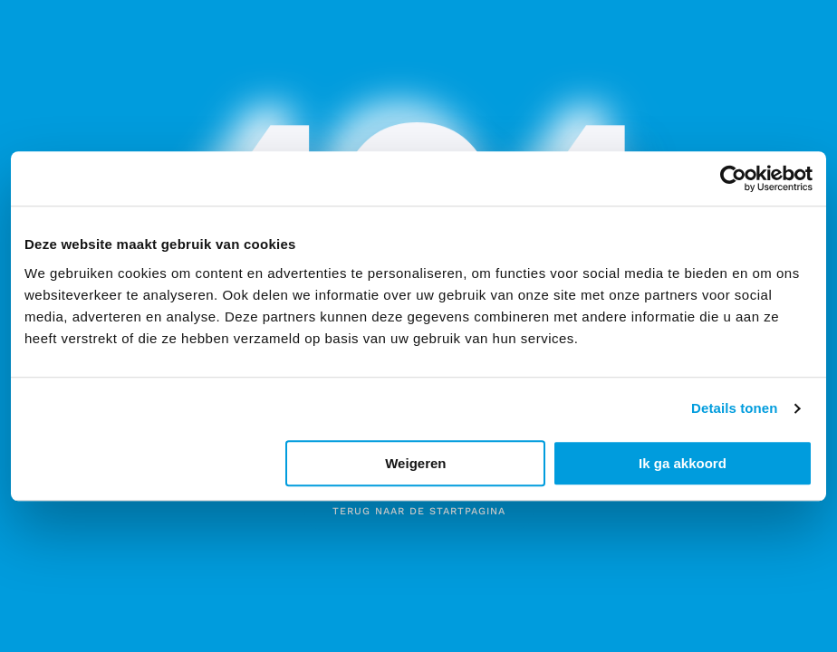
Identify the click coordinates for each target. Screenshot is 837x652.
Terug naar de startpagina (418, 511)
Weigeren (415, 463)
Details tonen (734, 408)
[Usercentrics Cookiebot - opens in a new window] (733, 178)
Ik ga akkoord (682, 463)
